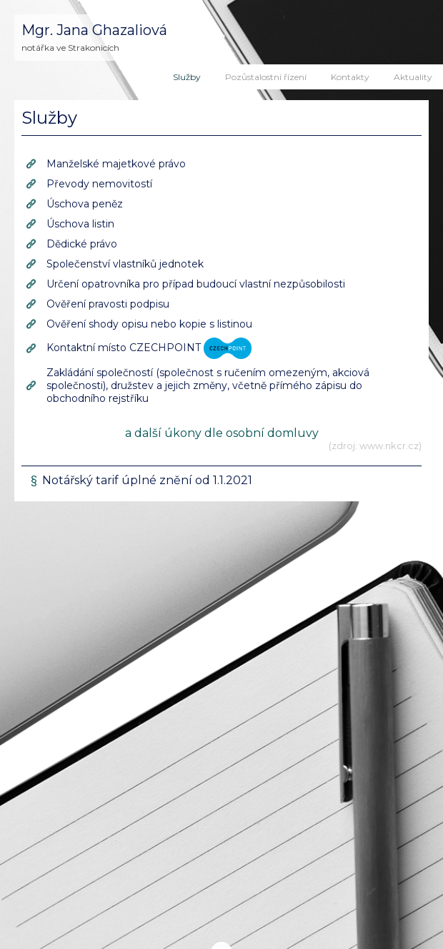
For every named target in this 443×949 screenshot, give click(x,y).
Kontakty (350, 77)
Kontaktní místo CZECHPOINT (149, 347)
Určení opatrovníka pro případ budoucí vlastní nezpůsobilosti (195, 283)
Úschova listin (80, 223)
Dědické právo (81, 243)
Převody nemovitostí (99, 183)
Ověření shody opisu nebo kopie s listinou (149, 324)
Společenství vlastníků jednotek (125, 263)
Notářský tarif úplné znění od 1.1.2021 (147, 480)
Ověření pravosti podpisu (107, 304)
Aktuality (413, 77)
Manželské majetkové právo (116, 163)
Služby (187, 77)
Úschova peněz (84, 203)
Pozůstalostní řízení (266, 77)
